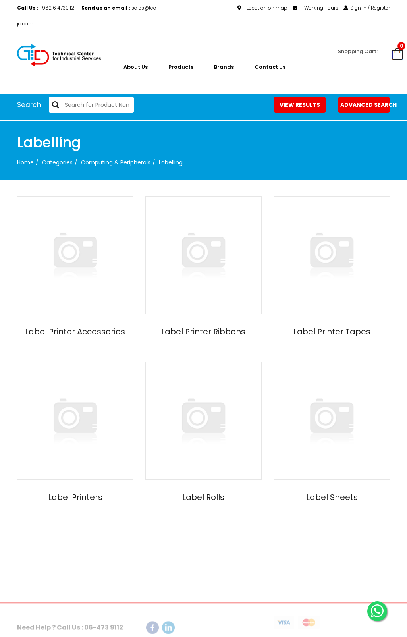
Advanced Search (365, 105)
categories (57, 162)
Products (180, 67)
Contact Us (270, 67)
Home (25, 162)
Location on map (262, 7)
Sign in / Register (366, 7)
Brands (224, 67)
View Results (300, 105)
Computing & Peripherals (115, 162)
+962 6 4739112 (46, 7)
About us (135, 67)
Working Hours (315, 7)
